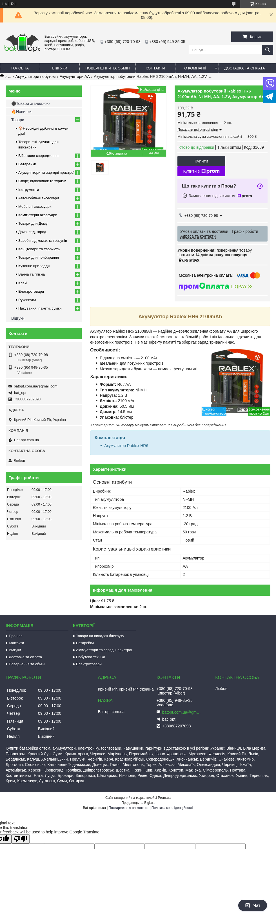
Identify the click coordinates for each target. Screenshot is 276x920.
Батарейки (27, 164)
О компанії (195, 68)
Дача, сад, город (32, 232)
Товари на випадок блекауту (100, 636)
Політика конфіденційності (172, 808)
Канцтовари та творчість (39, 249)
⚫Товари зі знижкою (30, 103)
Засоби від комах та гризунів (42, 240)
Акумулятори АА (75, 76)
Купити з (201, 171)
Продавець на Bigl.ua (138, 803)
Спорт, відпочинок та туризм (42, 181)
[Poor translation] (21, 839)
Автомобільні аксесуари (38, 198)
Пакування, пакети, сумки (40, 308)
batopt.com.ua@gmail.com (35, 386)
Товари (17, 120)
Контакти (155, 68)
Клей (22, 283)
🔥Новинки (21, 111)
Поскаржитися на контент (129, 808)
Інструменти (28, 190)
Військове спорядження (38, 156)
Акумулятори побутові (35, 76)
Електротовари (31, 291)
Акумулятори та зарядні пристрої (46, 172)
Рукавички (27, 300)
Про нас (15, 636)
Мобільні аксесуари (35, 206)
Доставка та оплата (244, 68)
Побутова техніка (90, 657)
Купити (201, 161)
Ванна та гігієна (31, 274)
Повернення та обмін (107, 68)
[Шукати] (267, 50)
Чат (252, 905)
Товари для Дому (33, 223)
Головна (20, 68)
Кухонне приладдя (34, 266)
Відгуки (59, 68)
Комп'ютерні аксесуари (37, 215)
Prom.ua (164, 798)
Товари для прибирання (38, 257)
